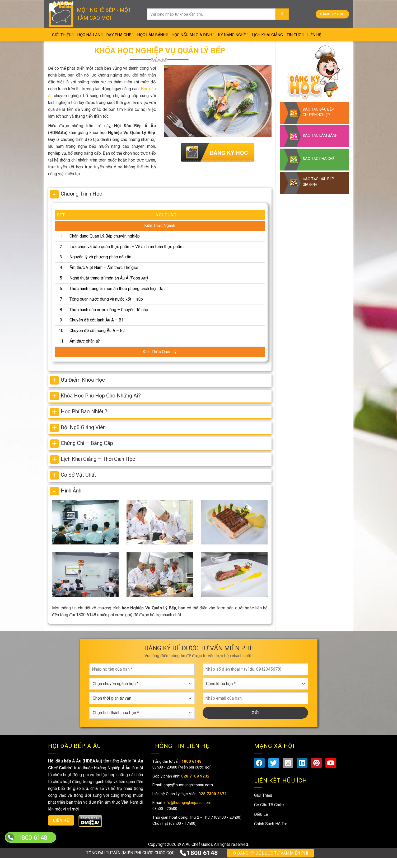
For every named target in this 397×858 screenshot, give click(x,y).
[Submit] (282, 14)
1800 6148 (198, 853)
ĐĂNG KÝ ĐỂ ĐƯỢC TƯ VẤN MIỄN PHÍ (270, 853)
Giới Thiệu (63, 34)
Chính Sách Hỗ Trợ (270, 823)
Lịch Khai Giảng (267, 34)
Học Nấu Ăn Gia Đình (193, 34)
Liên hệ (61, 820)
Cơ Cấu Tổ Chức (269, 804)
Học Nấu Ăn (90, 34)
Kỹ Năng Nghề (233, 34)
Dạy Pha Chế (120, 34)
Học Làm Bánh (152, 34)
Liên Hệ (314, 34)
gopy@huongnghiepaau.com (187, 785)
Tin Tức (295, 34)
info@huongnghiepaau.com (186, 802)
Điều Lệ (261, 814)
